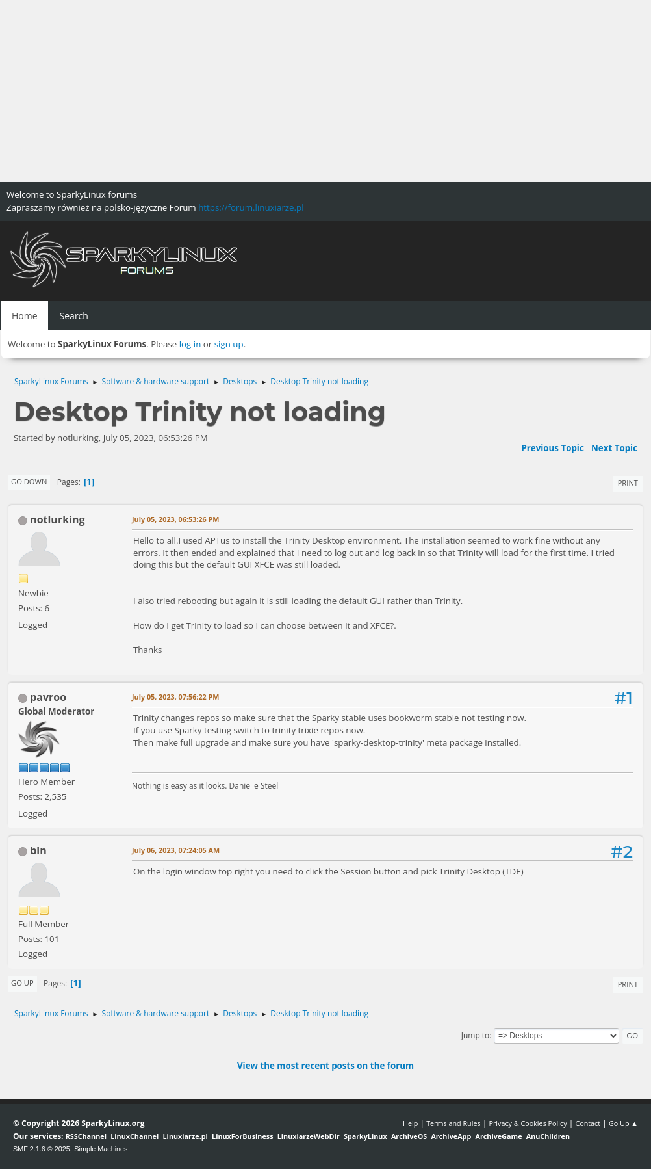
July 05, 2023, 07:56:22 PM (176, 697)
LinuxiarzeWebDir (308, 1136)
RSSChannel (86, 1136)
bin (38, 850)
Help (410, 1123)
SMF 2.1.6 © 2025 (41, 1149)
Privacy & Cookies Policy (528, 1123)
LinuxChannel (134, 1136)
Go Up (22, 983)
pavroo (48, 697)
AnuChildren (548, 1136)
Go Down (29, 481)
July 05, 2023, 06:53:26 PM (176, 519)
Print (628, 483)
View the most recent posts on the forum (325, 1065)
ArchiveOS (409, 1136)
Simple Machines (100, 1149)
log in (190, 344)
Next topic (614, 448)
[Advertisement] (325, 91)
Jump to (475, 1035)
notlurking (57, 519)
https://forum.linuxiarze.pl (250, 207)
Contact (587, 1123)
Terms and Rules (453, 1123)
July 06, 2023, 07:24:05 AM (176, 850)
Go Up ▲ (623, 1123)
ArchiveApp (451, 1136)
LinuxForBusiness (242, 1136)
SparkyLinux (365, 1136)
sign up (229, 344)
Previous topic (552, 448)
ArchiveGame (498, 1136)
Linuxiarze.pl (185, 1136)
